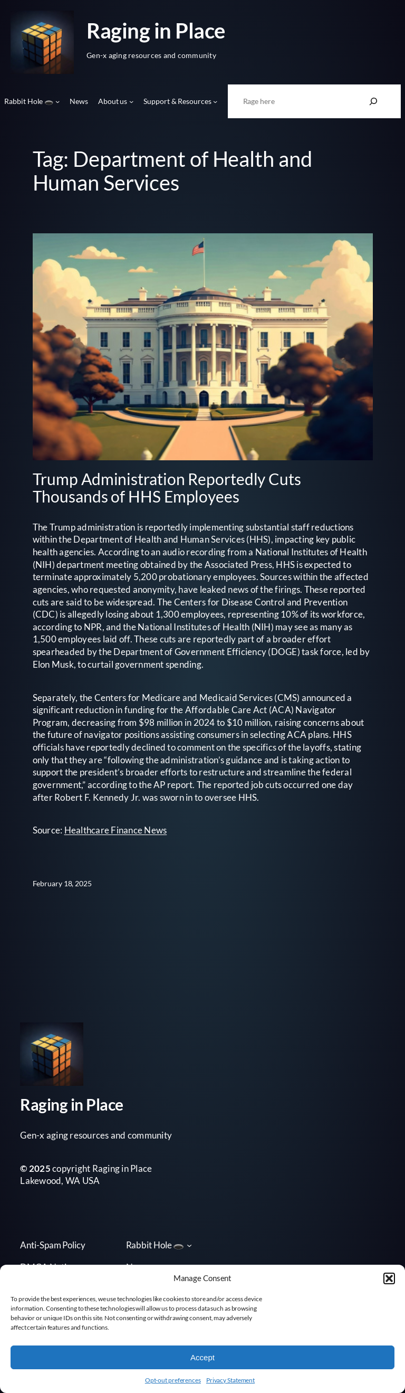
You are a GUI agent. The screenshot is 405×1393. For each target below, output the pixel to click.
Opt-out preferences (173, 1380)
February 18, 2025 (62, 883)
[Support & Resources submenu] (215, 101)
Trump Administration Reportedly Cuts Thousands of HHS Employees (167, 488)
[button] (389, 1278)
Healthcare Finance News (115, 830)
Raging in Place (155, 30)
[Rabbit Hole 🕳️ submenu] (57, 101)
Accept (202, 1357)
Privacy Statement (230, 1380)
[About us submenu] (131, 101)
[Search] (373, 101)
